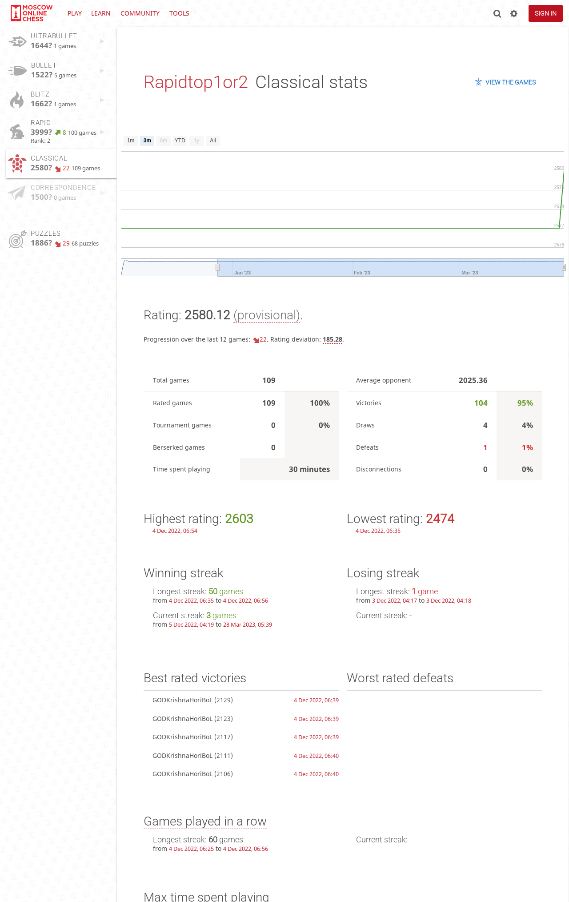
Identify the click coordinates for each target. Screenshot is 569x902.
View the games (510, 82)
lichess (31, 13)
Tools (179, 13)
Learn (101, 13)
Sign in (546, 13)
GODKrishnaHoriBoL (182, 700)
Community (140, 13)
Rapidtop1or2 (196, 82)
